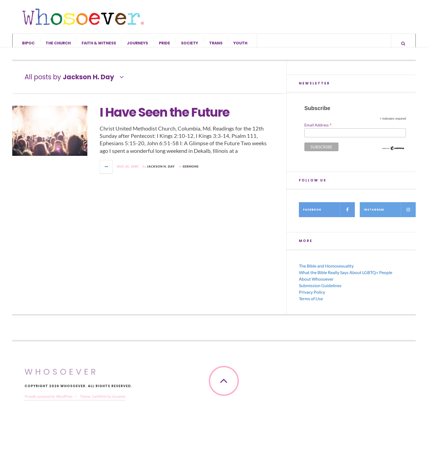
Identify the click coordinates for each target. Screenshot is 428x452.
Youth (240, 43)
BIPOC (28, 43)
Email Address (318, 130)
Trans (215, 43)
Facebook (329, 214)
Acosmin (118, 401)
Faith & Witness (99, 43)
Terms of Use (311, 303)
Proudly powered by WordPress (48, 401)
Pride (164, 43)
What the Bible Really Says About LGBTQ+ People (345, 277)
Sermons (191, 171)
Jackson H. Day (161, 171)
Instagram (390, 214)
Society (189, 43)
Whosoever (62, 377)
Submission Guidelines (320, 290)
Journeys (137, 43)
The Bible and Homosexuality (326, 271)
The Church (58, 43)
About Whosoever (316, 284)
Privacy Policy (312, 297)
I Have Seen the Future (164, 117)
